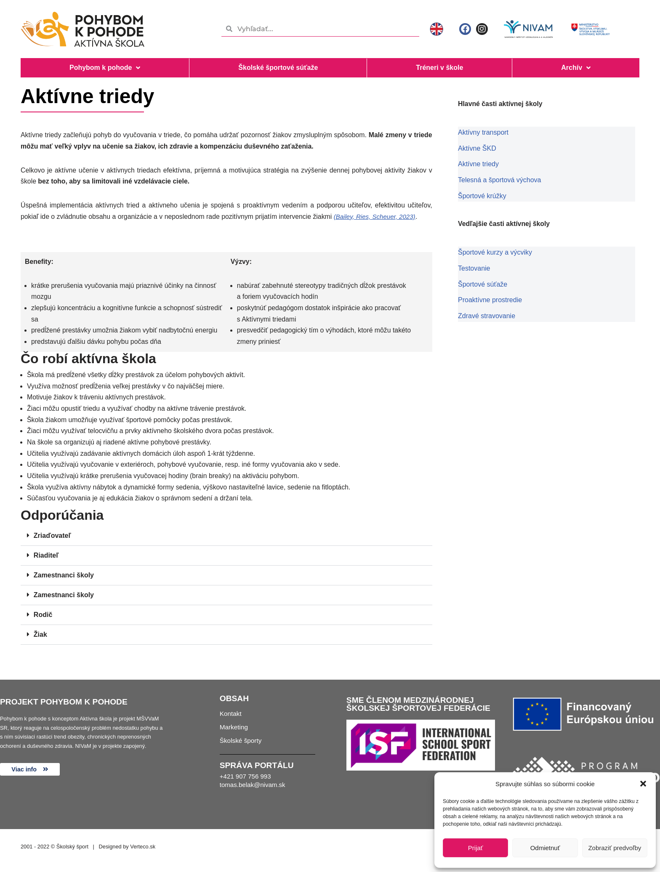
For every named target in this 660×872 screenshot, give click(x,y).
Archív (576, 67)
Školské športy (241, 750)
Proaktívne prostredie (490, 298)
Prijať (475, 847)
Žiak (40, 639)
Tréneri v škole (439, 67)
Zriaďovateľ (52, 541)
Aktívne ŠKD (477, 148)
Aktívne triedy (478, 163)
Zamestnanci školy (64, 580)
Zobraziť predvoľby (614, 847)
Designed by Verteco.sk (127, 851)
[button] (643, 783)
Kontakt (231, 719)
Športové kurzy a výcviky (495, 251)
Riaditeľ (46, 560)
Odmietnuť (545, 847)
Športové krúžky (482, 195)
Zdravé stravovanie (486, 314)
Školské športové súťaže (278, 67)
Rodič (43, 620)
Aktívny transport (483, 132)
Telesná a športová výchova (499, 179)
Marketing (234, 735)
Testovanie (474, 267)
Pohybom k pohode (104, 67)
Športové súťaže (482, 283)
